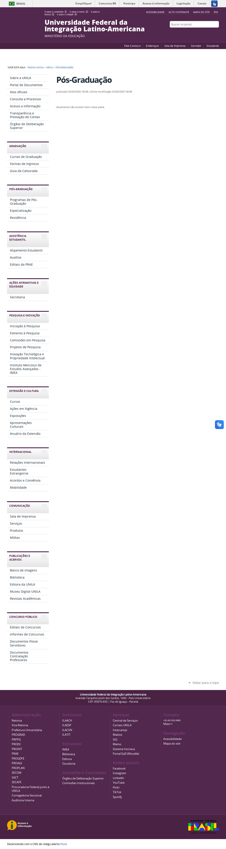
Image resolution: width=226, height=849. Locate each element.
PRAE (15, 754)
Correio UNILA (122, 725)
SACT (15, 777)
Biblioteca (68, 754)
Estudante (213, 45)
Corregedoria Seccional (27, 795)
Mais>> (168, 724)
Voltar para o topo (205, 683)
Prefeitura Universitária (27, 730)
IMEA (65, 749)
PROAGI (17, 763)
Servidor (196, 45)
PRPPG (16, 739)
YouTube (200, 33)
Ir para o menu (79, 11)
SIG (115, 739)
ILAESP (66, 725)
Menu (49, 67)
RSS (216, 12)
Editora (67, 759)
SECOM (16, 773)
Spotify (117, 797)
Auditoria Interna (23, 800)
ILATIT (66, 735)
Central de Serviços (125, 720)
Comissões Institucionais (78, 783)
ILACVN (67, 730)
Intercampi (120, 730)
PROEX (16, 744)
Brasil (21, 4)
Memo (117, 744)
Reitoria (17, 720)
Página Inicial (36, 67)
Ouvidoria (68, 764)
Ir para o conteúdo (56, 11)
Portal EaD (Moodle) (126, 754)
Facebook (205, 33)
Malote (117, 735)
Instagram (217, 33)
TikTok (117, 792)
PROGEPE (18, 758)
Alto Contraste (179, 12)
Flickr (211, 33)
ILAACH (67, 720)
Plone (63, 844)
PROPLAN (18, 768)
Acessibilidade (172, 739)
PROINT (17, 749)
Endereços (152, 45)
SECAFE (16, 782)
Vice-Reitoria (20, 725)
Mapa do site (201, 12)
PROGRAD (18, 735)
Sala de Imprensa (175, 45)
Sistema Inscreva (124, 749)
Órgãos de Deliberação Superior (83, 778)
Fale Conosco (132, 45)
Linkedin (118, 778)
